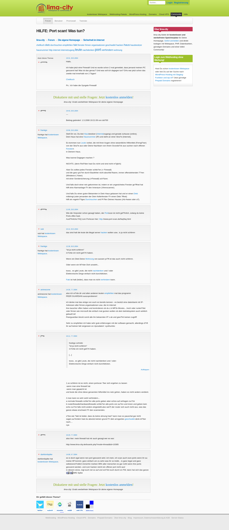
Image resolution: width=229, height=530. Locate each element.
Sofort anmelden (171, 41)
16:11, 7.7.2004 (71, 336)
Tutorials (83, 21)
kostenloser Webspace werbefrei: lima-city (65, 8)
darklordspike (46, 454)
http (50, 50)
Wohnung (89, 259)
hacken (119, 45)
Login (170, 2)
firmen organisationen (95, 45)
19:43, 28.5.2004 (72, 111)
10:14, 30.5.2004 (72, 229)
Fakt (68, 280)
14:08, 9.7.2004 (71, 454)
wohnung (118, 50)
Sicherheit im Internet (93, 40)
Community (176, 14)
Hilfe (186, 14)
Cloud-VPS (164, 14)
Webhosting (50, 518)
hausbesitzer (136, 45)
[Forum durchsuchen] (157, 3)
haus (127, 44)
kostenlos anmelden (119, 97)
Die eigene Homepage (69, 40)
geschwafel (110, 45)
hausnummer (42, 50)
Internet (100, 134)
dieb (47, 45)
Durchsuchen (91, 199)
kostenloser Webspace (97, 14)
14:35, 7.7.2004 (71, 290)
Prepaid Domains (162, 80)
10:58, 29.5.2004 (72, 130)
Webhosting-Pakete (118, 14)
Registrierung (181, 2)
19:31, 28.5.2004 (72, 58)
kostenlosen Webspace (48, 462)
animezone (45, 289)
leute (78, 50)
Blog (130, 518)
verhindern (107, 50)
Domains (153, 14)
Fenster (69, 149)
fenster (81, 45)
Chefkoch (70, 79)
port (98, 50)
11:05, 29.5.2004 (72, 209)
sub (42, 229)
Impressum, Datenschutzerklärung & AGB (151, 518)
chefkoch (40, 45)
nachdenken (88, 50)
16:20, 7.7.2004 (71, 435)
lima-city (40, 40)
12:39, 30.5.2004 (72, 246)
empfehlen (68, 45)
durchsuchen (56, 45)
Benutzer (59, 21)
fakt (75, 45)
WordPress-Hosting (137, 14)
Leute (83, 143)
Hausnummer (90, 137)
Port (106, 213)
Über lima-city (120, 518)
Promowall (71, 21)
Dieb (136, 193)
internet (56, 50)
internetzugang (67, 50)
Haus (86, 134)
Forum (48, 21)
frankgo (44, 130)
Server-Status (177, 518)
